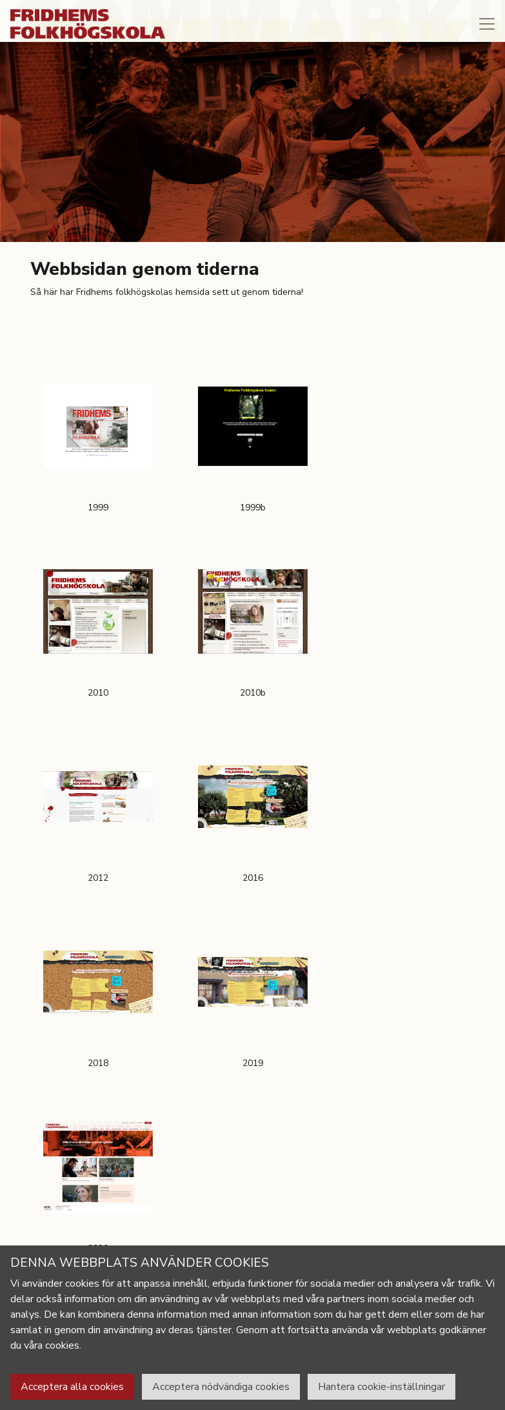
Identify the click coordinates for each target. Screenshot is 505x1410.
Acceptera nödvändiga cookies (221, 1387)
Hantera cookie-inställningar (381, 1387)
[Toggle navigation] (487, 24)
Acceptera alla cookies (72, 1387)
